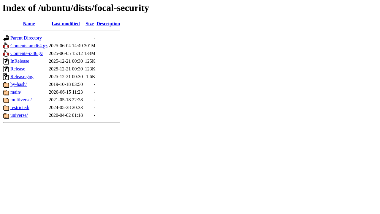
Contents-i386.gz (26, 53)
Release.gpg (22, 76)
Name (29, 23)
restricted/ (19, 107)
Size (90, 23)
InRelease (19, 61)
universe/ (19, 115)
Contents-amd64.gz (29, 45)
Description (108, 23)
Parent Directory (26, 37)
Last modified (66, 23)
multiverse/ (21, 99)
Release (17, 68)
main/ (15, 92)
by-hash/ (18, 84)
